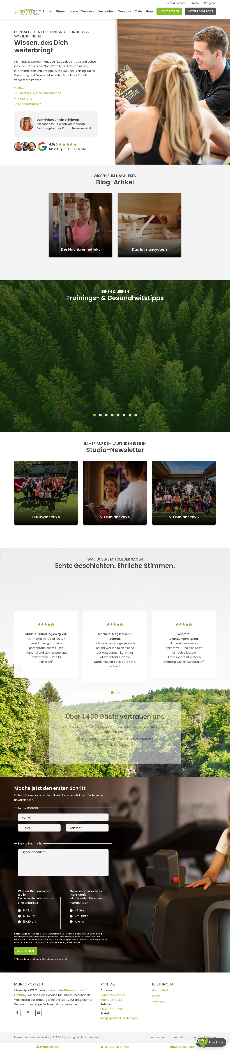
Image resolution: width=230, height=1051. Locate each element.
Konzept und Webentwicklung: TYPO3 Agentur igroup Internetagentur (57, 1037)
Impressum (158, 1037)
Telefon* (76, 828)
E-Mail (26, 828)
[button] (94, 415)
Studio (47, 11)
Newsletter (26, 99)
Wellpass (125, 11)
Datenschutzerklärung (53, 934)
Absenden (25, 951)
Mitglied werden (200, 11)
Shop (149, 11)
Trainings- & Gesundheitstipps (39, 93)
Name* (26, 818)
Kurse (74, 11)
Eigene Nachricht (34, 852)
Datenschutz (179, 1037)
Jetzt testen (169, 11)
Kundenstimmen (29, 104)
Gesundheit (106, 11)
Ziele (138, 11)
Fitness (61, 11)
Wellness (87, 11)
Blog (21, 88)
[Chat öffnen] (211, 1042)
